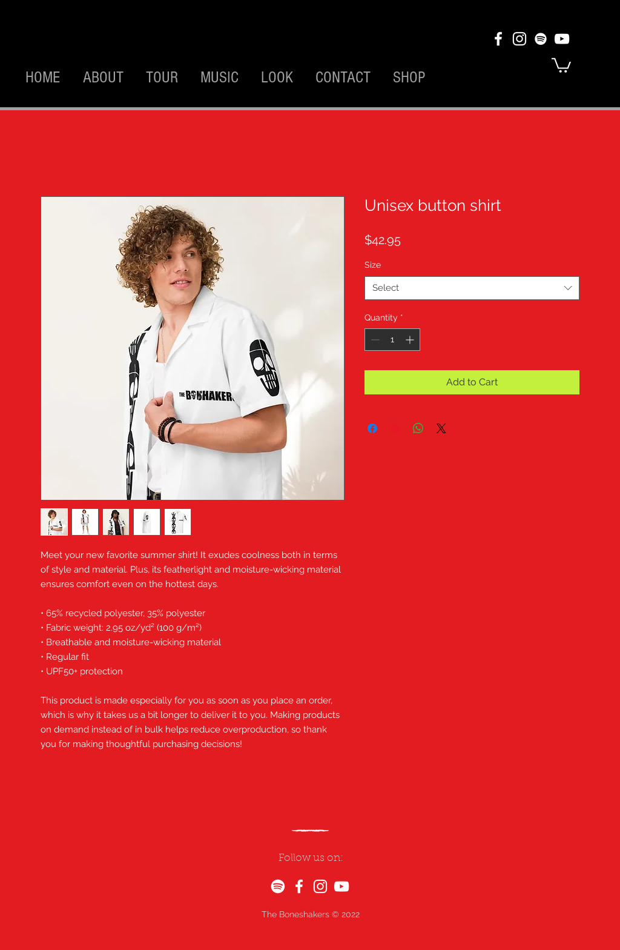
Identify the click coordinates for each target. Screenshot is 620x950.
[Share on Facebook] (372, 428)
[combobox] (471, 288)
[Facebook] (498, 39)
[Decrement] (373, 339)
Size (372, 265)
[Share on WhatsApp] (418, 428)
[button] (561, 64)
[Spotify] (541, 39)
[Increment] (410, 339)
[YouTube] (562, 39)
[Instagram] (519, 39)
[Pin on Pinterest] (395, 428)
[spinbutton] (392, 339)
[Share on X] (441, 428)
